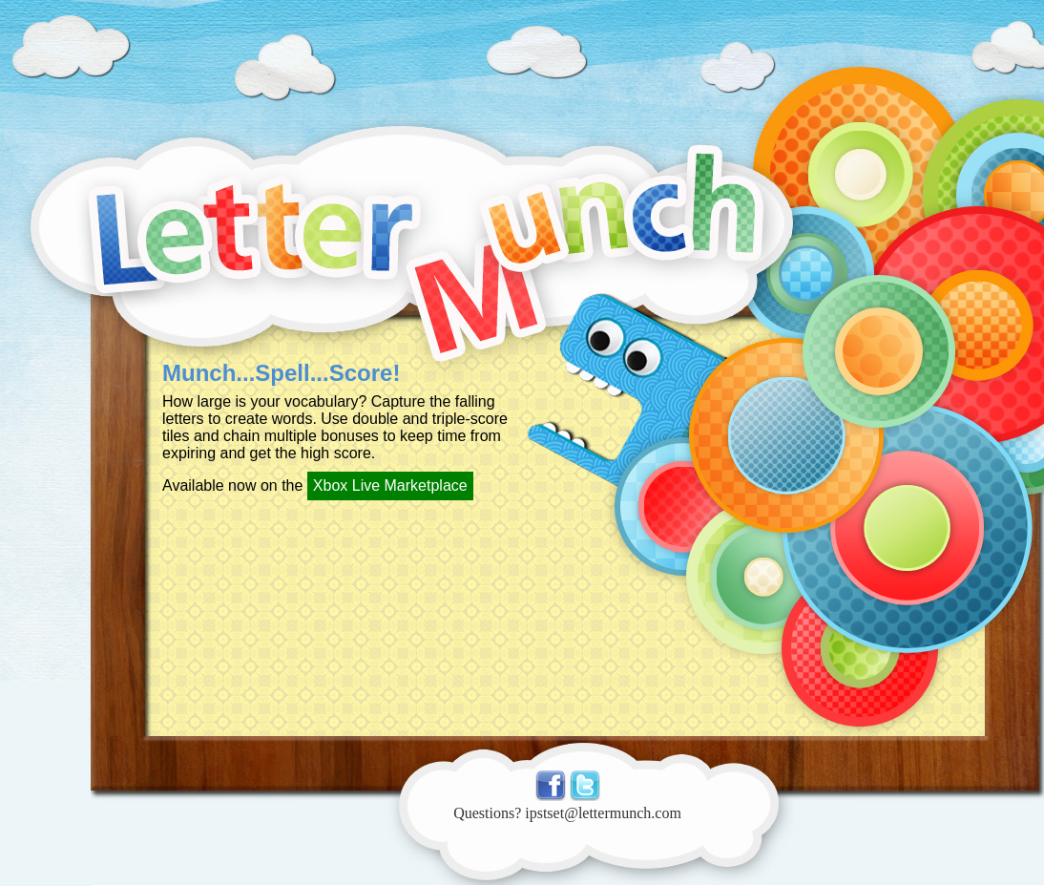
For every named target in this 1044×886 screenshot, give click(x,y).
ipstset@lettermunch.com (603, 813)
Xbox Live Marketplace (390, 485)
